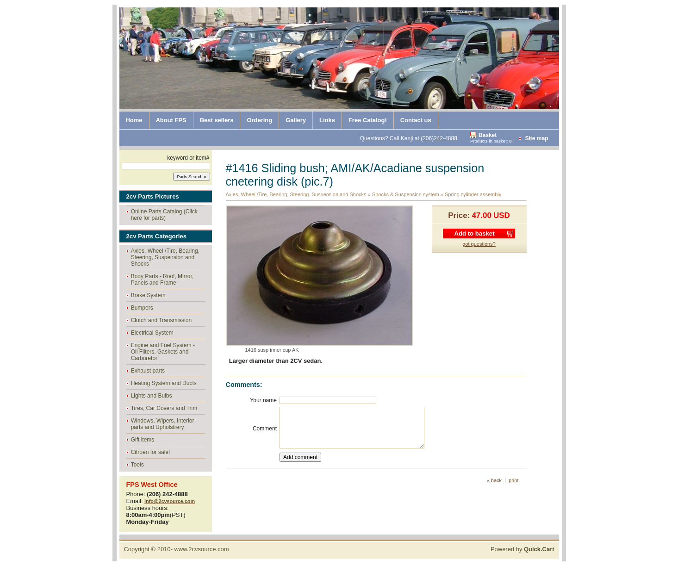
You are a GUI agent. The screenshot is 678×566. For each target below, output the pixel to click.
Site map (536, 138)
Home (134, 120)
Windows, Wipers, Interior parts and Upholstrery (162, 423)
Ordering (259, 120)
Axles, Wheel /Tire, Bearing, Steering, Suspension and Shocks (165, 257)
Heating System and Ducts (164, 383)
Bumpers (142, 308)
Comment (265, 428)
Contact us (415, 120)
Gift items (143, 439)
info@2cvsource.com (169, 501)
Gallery (296, 120)
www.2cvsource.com (201, 549)
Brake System (148, 295)
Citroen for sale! (150, 452)
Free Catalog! (367, 120)
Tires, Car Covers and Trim (164, 408)
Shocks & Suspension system (405, 194)
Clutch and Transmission (161, 320)
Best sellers (217, 120)
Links (327, 120)
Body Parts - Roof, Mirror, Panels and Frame (162, 279)
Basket (488, 135)
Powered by (522, 549)
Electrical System (152, 333)
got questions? (479, 244)
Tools (137, 464)
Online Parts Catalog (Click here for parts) (164, 214)
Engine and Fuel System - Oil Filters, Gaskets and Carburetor (163, 351)
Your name (263, 400)
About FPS (171, 120)
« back (494, 480)
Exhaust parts (148, 370)
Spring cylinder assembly (473, 194)
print (513, 480)
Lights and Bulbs (151, 395)
